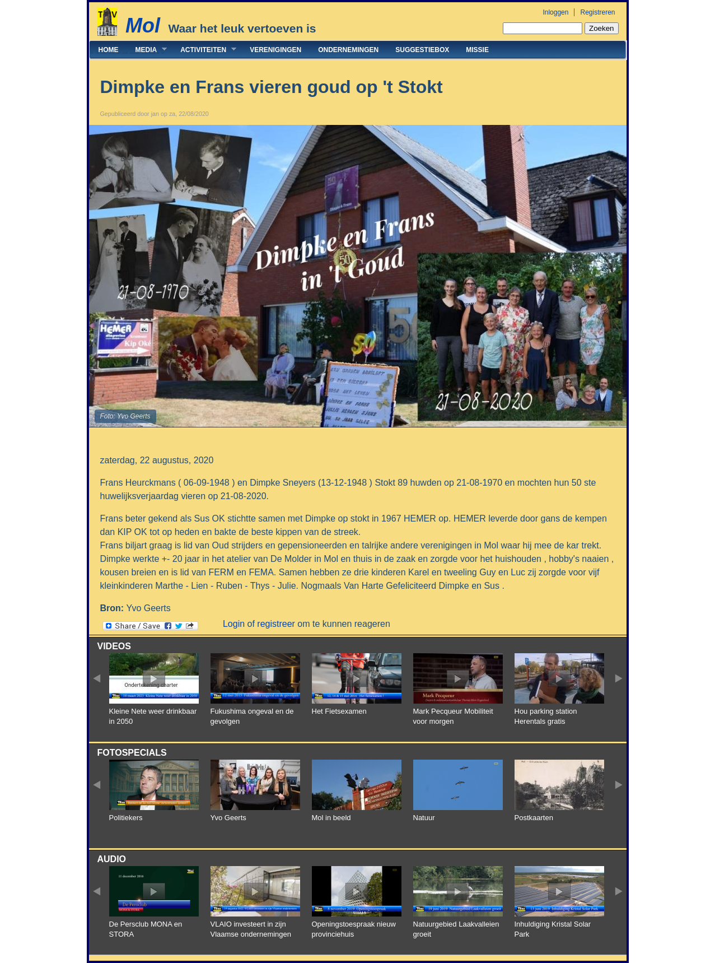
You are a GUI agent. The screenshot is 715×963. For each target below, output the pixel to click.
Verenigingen (275, 50)
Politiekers (126, 817)
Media (147, 49)
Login (234, 624)
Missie (477, 50)
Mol (142, 25)
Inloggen (555, 12)
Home (109, 50)
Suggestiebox (422, 50)
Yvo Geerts (228, 817)
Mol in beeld (331, 817)
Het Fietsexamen (339, 711)
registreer (276, 624)
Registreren (597, 12)
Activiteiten (204, 49)
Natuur (424, 817)
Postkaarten (534, 817)
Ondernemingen (348, 50)
